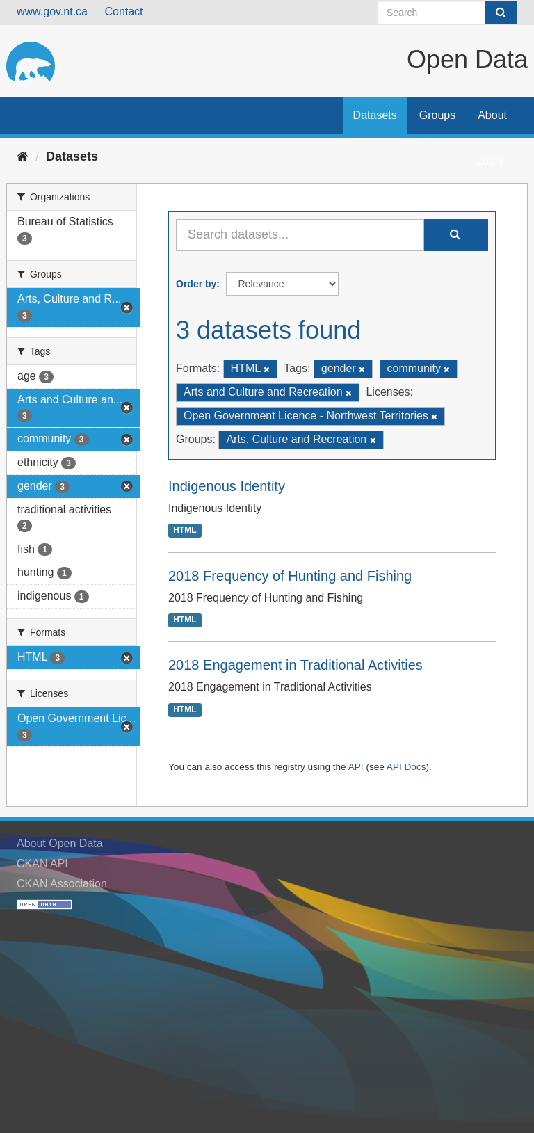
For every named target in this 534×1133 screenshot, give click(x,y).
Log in (491, 161)
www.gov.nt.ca (52, 11)
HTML (184, 531)
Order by (196, 283)
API (356, 767)
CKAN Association (62, 884)
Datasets (375, 115)
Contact (123, 11)
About (492, 115)
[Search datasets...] (300, 235)
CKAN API (42, 863)
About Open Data (60, 843)
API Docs (406, 767)
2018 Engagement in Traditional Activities (295, 665)
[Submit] (501, 12)
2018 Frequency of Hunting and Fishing (290, 576)
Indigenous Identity (226, 486)
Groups (437, 115)
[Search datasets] (447, 12)
